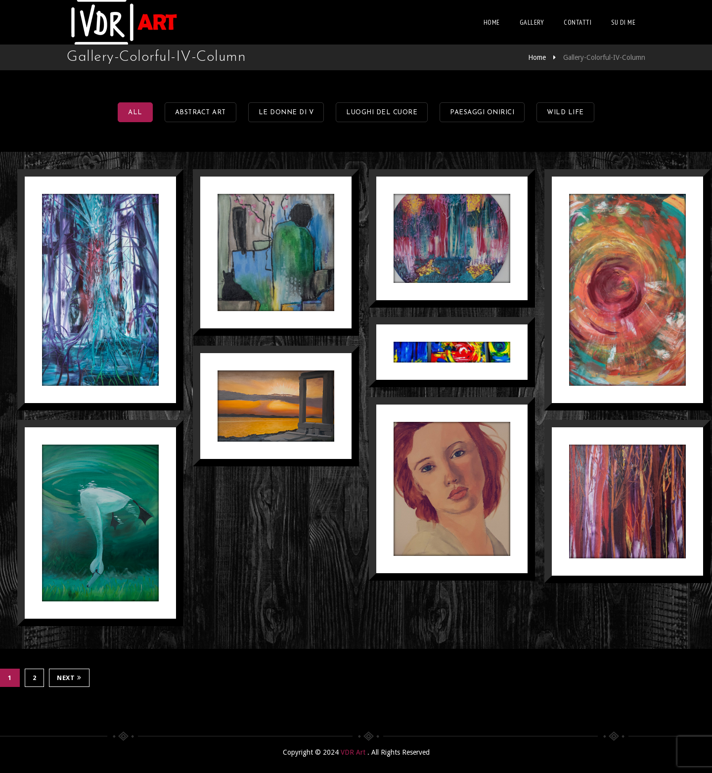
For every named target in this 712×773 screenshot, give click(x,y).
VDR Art (354, 752)
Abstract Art (200, 112)
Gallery (532, 22)
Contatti (577, 22)
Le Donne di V (286, 112)
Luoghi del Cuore (381, 112)
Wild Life (565, 112)
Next (69, 678)
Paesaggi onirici (482, 112)
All (135, 112)
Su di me (623, 22)
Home (492, 22)
